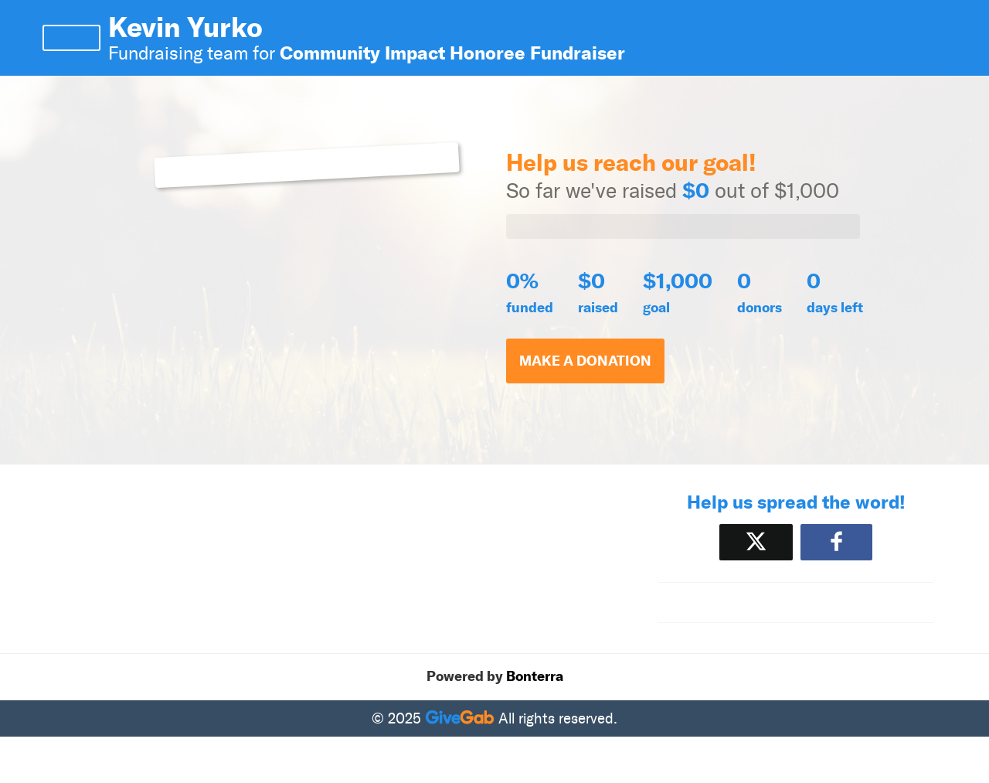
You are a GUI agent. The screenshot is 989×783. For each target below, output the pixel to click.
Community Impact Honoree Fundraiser (452, 53)
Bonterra (534, 676)
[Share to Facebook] (836, 542)
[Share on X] (756, 542)
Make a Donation (585, 360)
